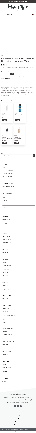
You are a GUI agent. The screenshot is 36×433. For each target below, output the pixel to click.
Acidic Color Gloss (8, 328)
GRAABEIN (5, 216)
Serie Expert (6, 308)
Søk (2, 153)
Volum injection (7, 367)
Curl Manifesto (7, 246)
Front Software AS (24, 429)
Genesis (5, 262)
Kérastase (4, 233)
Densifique (6, 249)
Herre (3, 210)
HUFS (3, 227)
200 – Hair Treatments (8, 173)
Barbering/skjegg (7, 213)
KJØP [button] (6, 120)
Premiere (5, 275)
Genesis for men (7, 265)
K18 (3, 230)
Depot (3, 167)
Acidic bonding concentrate (10, 325)
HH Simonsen (5, 223)
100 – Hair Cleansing (8, 170)
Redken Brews (6, 219)
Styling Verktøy (6, 378)
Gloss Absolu (6, 269)
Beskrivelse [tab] (4, 84)
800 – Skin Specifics (7, 193)
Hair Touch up (6, 298)
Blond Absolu (6, 236)
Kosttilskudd (5, 289)
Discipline (5, 252)
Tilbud (4, 381)
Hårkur (4, 207)
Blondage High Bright (8, 338)
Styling (5, 364)
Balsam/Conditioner (7, 161)
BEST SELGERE (5, 164)
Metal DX (5, 302)
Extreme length (7, 351)
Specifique (5, 282)
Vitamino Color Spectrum (9, 315)
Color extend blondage (9, 341)
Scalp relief (6, 361)
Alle (19, 76)
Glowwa (4, 200)
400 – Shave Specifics (8, 180)
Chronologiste (7, 242)
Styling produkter (7, 375)
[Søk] (34, 156)
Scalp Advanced (7, 305)
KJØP (12, 73)
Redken (4, 322)
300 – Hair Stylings (7, 176)
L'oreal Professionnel (7, 293)
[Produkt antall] (5, 74)
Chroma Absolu (7, 239)
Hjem (2, 54)
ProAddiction (5, 319)
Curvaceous (6, 344)
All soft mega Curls (8, 335)
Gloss (3, 197)
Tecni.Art (5, 312)
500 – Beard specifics (8, 183)
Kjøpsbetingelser (18, 424)
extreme (5, 348)
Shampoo (4, 371)
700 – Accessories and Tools (10, 190)
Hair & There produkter (8, 204)
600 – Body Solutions (8, 186)
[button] (9, 14)
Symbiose (5, 285)
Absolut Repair (7, 295)
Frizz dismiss (6, 354)
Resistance (5, 279)
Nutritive (5, 272)
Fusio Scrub (6, 259)
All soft (5, 331)
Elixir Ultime (6, 256)
